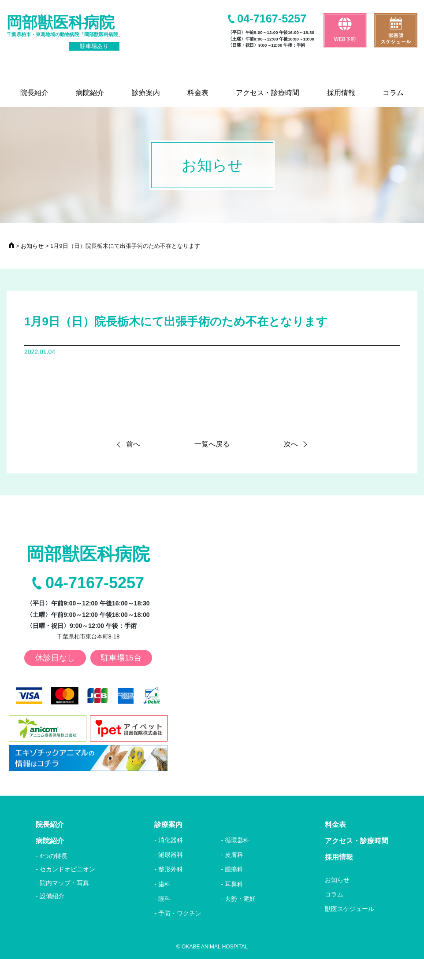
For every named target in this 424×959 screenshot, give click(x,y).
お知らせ (337, 879)
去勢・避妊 (240, 898)
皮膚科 (234, 854)
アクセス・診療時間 (356, 841)
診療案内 (168, 824)
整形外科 (170, 869)
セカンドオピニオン (67, 869)
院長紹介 (50, 824)
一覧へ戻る (212, 444)
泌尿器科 (170, 854)
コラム (334, 894)
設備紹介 (52, 896)
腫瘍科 (234, 869)
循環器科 (237, 840)
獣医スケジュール (349, 908)
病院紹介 (50, 841)
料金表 (335, 824)
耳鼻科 (234, 884)
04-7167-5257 (271, 18)
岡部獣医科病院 (65, 32)
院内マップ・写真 (64, 882)
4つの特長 (54, 855)
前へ (133, 444)
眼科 (164, 898)
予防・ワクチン (179, 913)
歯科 (164, 884)
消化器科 (170, 840)
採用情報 (339, 857)
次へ (291, 444)
